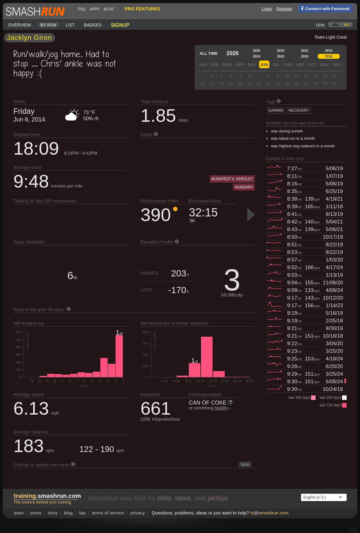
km (335, 25)
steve (183, 498)
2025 (256, 50)
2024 (256, 56)
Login (266, 8)
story (53, 512)
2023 (280, 50)
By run (48, 25)
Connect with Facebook (324, 8)
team (19, 512)
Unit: (320, 24)
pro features (142, 8)
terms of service (108, 512)
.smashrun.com (47, 496)
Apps (94, 9)
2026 (233, 53)
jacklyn (218, 498)
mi (346, 25)
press (35, 512)
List (70, 25)
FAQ (81, 9)
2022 (280, 56)
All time (208, 53)
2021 (304, 50)
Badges (93, 25)
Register (284, 8)
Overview (19, 25)
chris (164, 498)
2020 (304, 56)
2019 (328, 50)
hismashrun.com (269, 512)
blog (109, 9)
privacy (137, 512)
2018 (328, 56)
